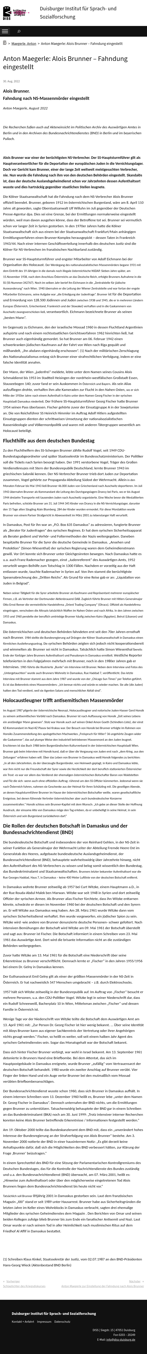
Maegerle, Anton (23, 43)
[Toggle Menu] (5, 31)
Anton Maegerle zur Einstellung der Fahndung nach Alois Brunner (102, 1286)
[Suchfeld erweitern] (19, 31)
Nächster (134, 1281)
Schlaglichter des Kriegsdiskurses (24, 1286)
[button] (144, 3)
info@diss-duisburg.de (120, 1340)
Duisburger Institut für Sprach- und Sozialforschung (54, 1313)
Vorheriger (13, 1281)
